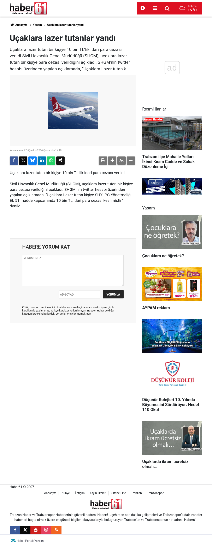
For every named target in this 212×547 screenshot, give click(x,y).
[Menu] (155, 8)
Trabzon (136, 493)
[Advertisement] (73, 356)
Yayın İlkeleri (98, 493)
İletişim (80, 493)
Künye (66, 493)
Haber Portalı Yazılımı (31, 540)
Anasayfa (19, 24)
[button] (112, 160)
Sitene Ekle (118, 493)
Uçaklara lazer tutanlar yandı (65, 24)
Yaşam (37, 24)
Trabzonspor (155, 493)
